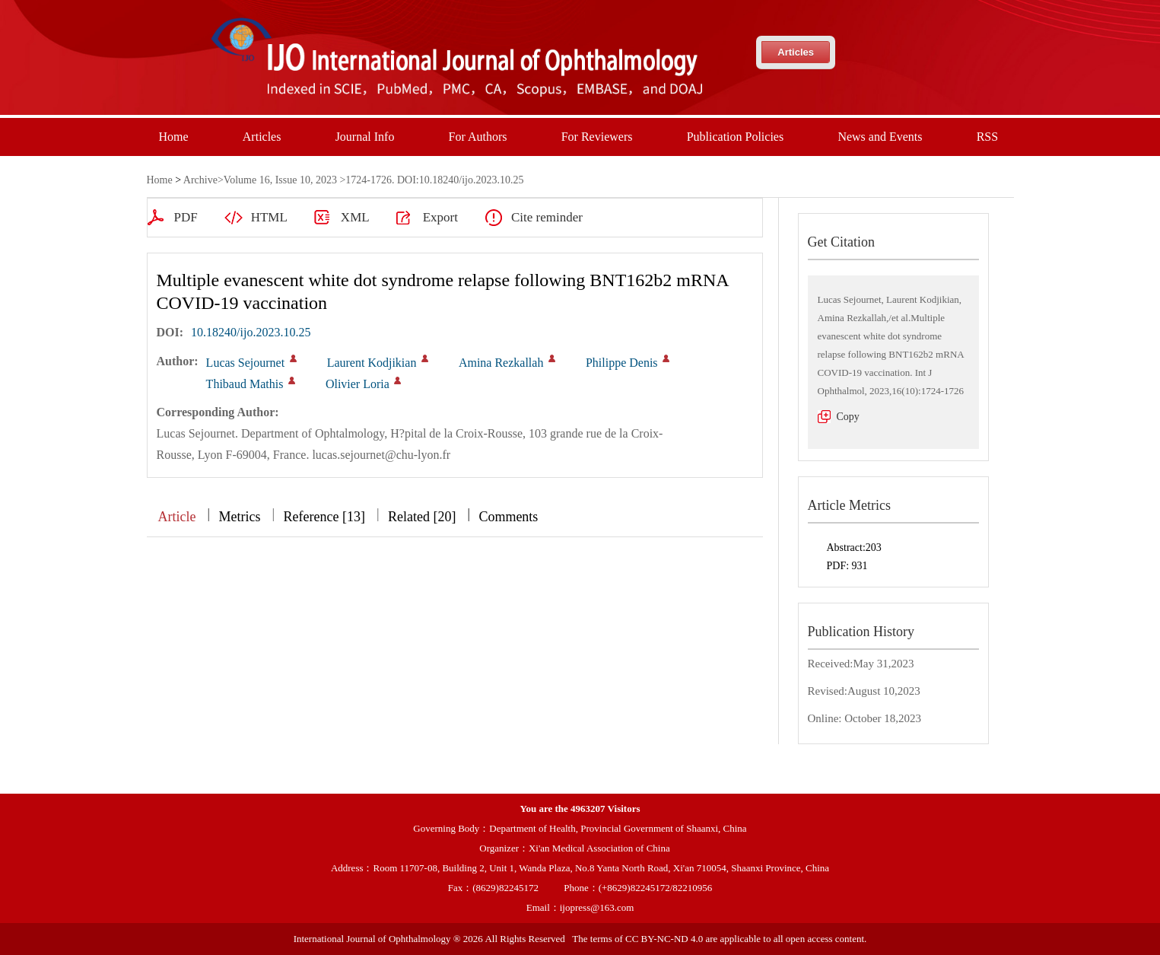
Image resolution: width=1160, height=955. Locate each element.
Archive (200, 180)
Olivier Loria (357, 383)
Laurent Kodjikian (372, 362)
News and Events (879, 136)
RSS (987, 136)
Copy (848, 416)
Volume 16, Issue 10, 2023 (280, 180)
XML (355, 217)
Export (440, 217)
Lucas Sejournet (245, 362)
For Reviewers (597, 136)
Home (174, 136)
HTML (269, 217)
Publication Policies (735, 136)
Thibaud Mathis (245, 383)
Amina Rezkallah (501, 362)
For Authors (478, 136)
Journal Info (365, 136)
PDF (186, 217)
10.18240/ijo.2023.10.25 (250, 332)
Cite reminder (547, 217)
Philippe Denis (622, 362)
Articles (795, 52)
